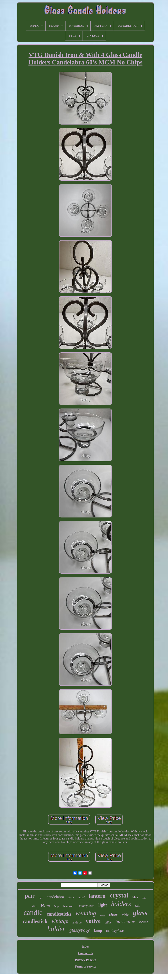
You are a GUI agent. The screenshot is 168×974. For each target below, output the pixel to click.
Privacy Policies (85, 960)
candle (32, 913)
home (143, 922)
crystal (119, 895)
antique (77, 922)
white (34, 906)
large (56, 906)
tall (137, 905)
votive (93, 921)
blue (135, 897)
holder (56, 929)
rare (41, 898)
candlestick (35, 921)
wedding (85, 913)
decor (71, 897)
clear (113, 914)
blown (45, 905)
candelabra (55, 897)
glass (140, 913)
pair (30, 895)
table (125, 915)
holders (121, 903)
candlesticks (59, 914)
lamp (98, 930)
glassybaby (79, 930)
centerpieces (86, 905)
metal (102, 916)
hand (81, 897)
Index (85, 946)
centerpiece (115, 930)
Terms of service (85, 966)
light (102, 904)
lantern (97, 896)
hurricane (125, 921)
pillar (108, 922)
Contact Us (85, 953)
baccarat (68, 905)
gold (144, 898)
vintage (60, 921)
